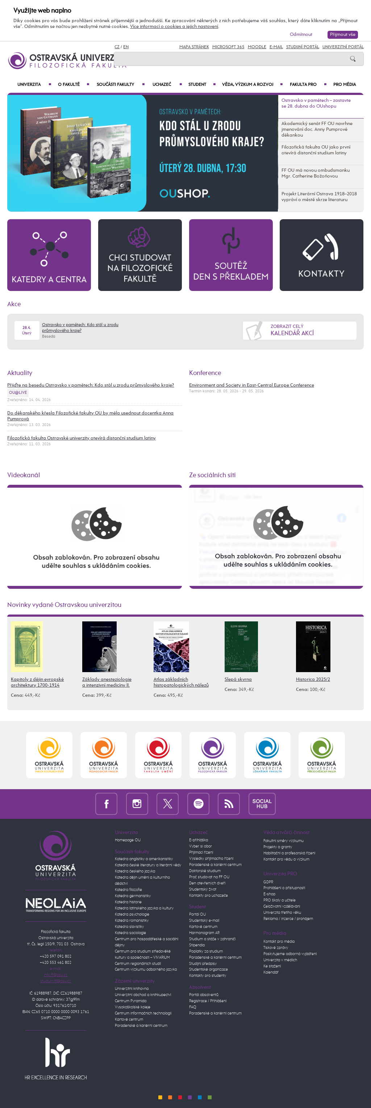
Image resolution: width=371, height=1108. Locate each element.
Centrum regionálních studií (138, 964)
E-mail (276, 47)
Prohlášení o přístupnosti (284, 888)
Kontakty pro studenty (207, 976)
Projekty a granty (277, 847)
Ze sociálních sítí (212, 475)
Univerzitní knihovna (132, 989)
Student (201, 85)
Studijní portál (302, 47)
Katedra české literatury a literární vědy (148, 865)
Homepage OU (128, 840)
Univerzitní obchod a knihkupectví (143, 995)
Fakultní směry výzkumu (283, 841)
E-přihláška (198, 840)
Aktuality (19, 373)
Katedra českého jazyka (135, 871)
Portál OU (197, 914)
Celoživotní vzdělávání (281, 906)
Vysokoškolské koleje (132, 1007)
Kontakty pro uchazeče (208, 896)
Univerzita (34, 85)
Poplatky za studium (206, 951)
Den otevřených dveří (207, 883)
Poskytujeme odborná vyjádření (290, 954)
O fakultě (73, 85)
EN (126, 47)
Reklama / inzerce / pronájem (288, 919)
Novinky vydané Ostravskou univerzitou (64, 605)
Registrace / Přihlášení (207, 1001)
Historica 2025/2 (313, 679)
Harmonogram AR (204, 933)
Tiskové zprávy (275, 948)
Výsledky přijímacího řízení (211, 859)
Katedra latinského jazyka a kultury (144, 908)
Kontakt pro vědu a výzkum (286, 859)
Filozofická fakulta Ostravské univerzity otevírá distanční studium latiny (81, 438)
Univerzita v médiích (280, 960)
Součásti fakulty (121, 85)
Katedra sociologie (130, 933)
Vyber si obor (200, 846)
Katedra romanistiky (132, 921)
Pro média (344, 85)
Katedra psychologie (132, 914)
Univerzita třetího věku (282, 913)
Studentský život (202, 889)
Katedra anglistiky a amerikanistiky (144, 859)
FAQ (192, 1007)
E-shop (269, 894)
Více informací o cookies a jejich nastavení (174, 26)
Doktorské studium (205, 871)
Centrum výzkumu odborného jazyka (146, 969)
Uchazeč (167, 85)
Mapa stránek (194, 47)
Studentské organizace (208, 969)
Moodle (257, 47)
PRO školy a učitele (279, 900)
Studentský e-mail (204, 921)
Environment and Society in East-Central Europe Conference (251, 385)
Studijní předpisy (203, 964)
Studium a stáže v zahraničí (212, 939)
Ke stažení (272, 966)
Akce (14, 304)
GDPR (268, 882)
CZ (117, 47)
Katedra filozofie (128, 890)
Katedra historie (128, 902)
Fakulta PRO (308, 85)
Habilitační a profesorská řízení (289, 853)
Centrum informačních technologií (143, 1013)
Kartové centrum (129, 1019)
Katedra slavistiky (129, 927)
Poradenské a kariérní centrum (141, 1026)
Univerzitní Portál (343, 47)
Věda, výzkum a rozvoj (252, 85)
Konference (205, 373)
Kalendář (271, 972)
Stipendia (197, 945)
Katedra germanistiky (133, 896)
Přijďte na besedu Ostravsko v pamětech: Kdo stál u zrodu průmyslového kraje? (90, 385)
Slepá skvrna (238, 679)
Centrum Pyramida (130, 1001)
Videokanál (23, 475)
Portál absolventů (203, 995)
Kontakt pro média (279, 942)
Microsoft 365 (228, 47)
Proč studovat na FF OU (209, 877)
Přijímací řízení (201, 852)
